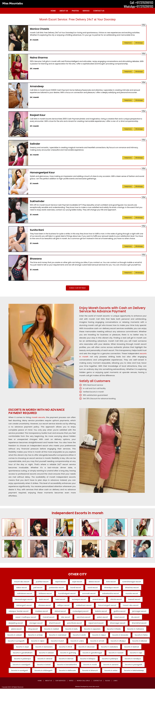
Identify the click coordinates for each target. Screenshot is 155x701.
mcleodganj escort (92, 613)
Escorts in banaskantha (41, 676)
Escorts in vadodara (87, 657)
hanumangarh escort (109, 607)
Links (115, 693)
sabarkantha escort (112, 594)
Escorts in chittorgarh (29, 682)
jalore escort (70, 632)
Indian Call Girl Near (77, 288)
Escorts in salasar (18, 663)
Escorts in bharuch (78, 682)
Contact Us (98, 11)
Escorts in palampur (135, 663)
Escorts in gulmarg (41, 663)
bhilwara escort (43, 594)
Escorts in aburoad (63, 657)
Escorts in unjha (43, 651)
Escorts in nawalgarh (136, 670)
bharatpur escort (114, 588)
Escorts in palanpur (87, 670)
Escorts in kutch (22, 651)
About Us (64, 11)
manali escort (65, 619)
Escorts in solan (100, 682)
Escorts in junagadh (110, 645)
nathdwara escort (21, 594)
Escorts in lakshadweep (125, 682)
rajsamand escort (128, 626)
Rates (71, 693)
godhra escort (134, 613)
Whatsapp (139, 43)
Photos (75, 11)
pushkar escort (39, 582)
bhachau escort (136, 588)
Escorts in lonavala (65, 645)
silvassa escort (42, 607)
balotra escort (114, 613)
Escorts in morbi (65, 676)
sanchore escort (103, 619)
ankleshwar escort (84, 607)
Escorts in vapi (113, 663)
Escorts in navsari (92, 663)
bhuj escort (88, 632)
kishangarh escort (20, 607)
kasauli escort (138, 601)
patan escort (123, 619)
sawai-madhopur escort (41, 619)
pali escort (35, 588)
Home (53, 11)
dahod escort (70, 613)
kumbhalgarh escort (66, 594)
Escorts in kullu (129, 632)
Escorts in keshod (111, 657)
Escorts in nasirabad (134, 638)
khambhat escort (50, 632)
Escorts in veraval (17, 670)
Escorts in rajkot (133, 645)
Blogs (107, 693)
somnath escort (89, 594)
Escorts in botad (16, 676)
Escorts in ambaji (111, 638)
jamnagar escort (15, 619)
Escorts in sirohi (21, 645)
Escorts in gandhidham (136, 657)
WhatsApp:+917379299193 (138, 6)
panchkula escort (105, 626)
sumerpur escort (79, 601)
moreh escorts (38, 417)
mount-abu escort (134, 607)
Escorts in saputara (20, 638)
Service (86, 11)
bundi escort (75, 588)
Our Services (60, 693)
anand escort (99, 601)
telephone (128, 43)
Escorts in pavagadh (111, 676)
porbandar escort (55, 588)
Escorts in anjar (132, 651)
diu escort (23, 626)
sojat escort (77, 582)
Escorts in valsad (89, 638)
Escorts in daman (40, 670)
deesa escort (95, 582)
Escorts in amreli (65, 651)
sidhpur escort (63, 607)
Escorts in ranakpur (111, 670)
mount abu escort (17, 582)
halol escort (59, 601)
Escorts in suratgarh (136, 676)
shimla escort (119, 601)
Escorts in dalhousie (54, 682)
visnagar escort (64, 626)
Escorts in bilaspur (63, 670)
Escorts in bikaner (110, 651)
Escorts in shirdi (40, 657)
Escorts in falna (87, 645)
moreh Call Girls (83, 693)
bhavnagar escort (27, 632)
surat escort (94, 588)
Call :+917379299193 (141, 2)
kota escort (114, 582)
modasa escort (49, 613)
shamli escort (84, 626)
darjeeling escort (42, 626)
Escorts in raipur (43, 645)
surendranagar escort (136, 582)
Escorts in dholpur (87, 651)
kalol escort (41, 601)
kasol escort (141, 619)
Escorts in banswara (17, 657)
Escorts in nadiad (108, 632)
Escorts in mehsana (65, 638)
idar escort (83, 619)
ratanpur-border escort (25, 613)
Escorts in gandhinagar (67, 663)
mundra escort (135, 594)
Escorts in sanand (87, 676)
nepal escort (59, 582)
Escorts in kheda (42, 638)
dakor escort (17, 588)
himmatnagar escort (19, 601)
